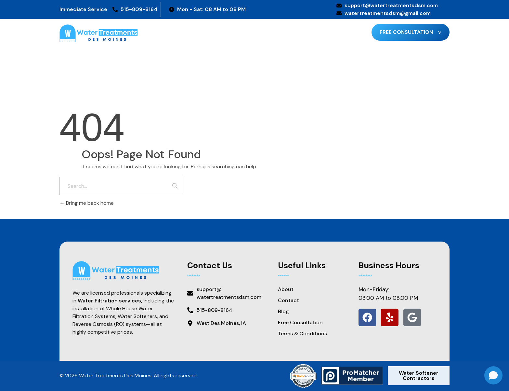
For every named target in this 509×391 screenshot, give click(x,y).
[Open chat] (493, 375)
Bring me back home (86, 203)
